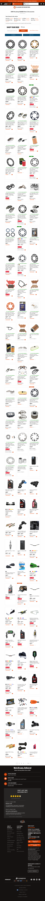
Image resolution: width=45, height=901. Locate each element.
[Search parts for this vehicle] (13, 30)
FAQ (17, 848)
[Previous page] (15, 763)
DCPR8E (36, 20)
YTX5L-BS (27, 20)
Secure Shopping (22, 886)
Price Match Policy (20, 834)
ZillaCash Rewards (10, 841)
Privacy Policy (22, 891)
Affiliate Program (10, 835)
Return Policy (19, 830)
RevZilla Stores (10, 845)
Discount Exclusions (20, 850)
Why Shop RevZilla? (10, 832)
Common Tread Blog (11, 849)
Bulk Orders (19, 846)
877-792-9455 (31, 826)
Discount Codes (10, 843)
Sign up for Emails (35, 841)
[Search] (31, 4)
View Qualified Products (32, 848)
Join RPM (9, 780)
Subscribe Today (11, 785)
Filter (13, 35)
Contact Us (19, 828)
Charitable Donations (11, 839)
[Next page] (30, 763)
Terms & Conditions (22, 893)
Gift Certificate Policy (20, 836)
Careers (8, 837)
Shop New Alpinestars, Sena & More (28, 1)
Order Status (19, 844)
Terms (34, 858)
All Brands (9, 850)
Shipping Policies (20, 832)
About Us (9, 834)
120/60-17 (11, 18)
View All (27, 18)
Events (8, 847)
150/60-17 (20, 18)
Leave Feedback (33, 870)
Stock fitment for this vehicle (12, 16)
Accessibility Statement (22, 895)
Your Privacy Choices (23, 889)
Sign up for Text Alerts (35, 844)
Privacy (37, 858)
